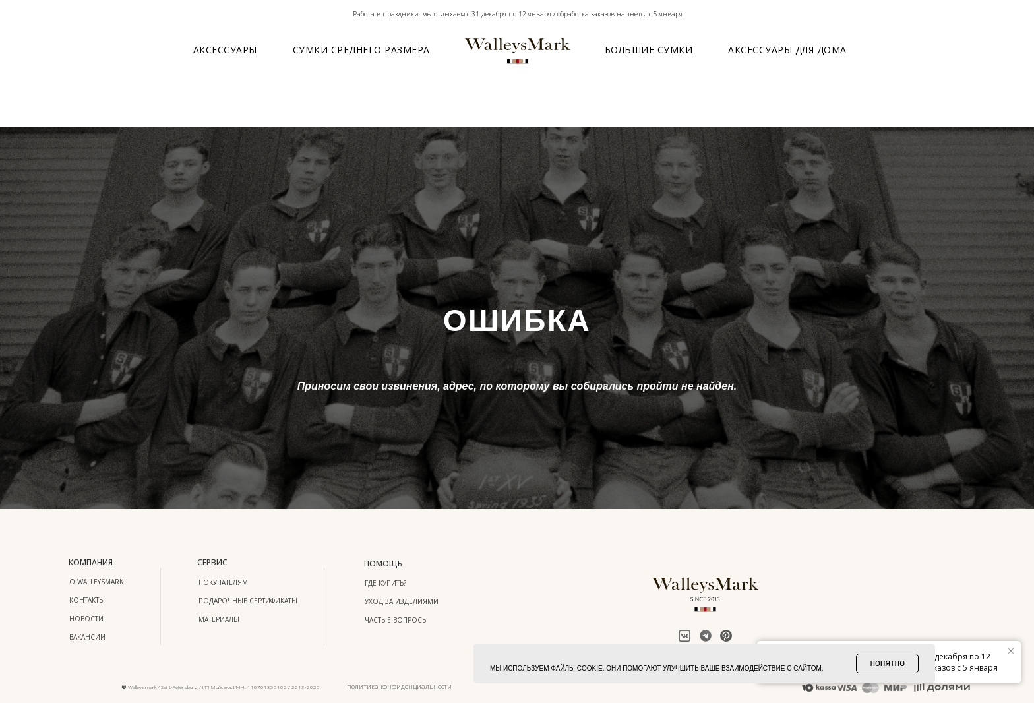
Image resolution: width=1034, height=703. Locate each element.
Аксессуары (225, 50)
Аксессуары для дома (787, 50)
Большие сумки (649, 50)
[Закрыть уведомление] (1011, 650)
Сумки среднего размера (361, 50)
